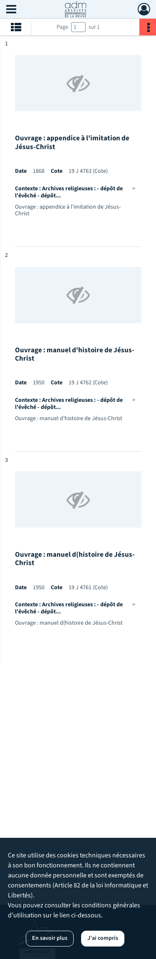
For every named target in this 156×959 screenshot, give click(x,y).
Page (62, 27)
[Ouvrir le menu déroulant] (11, 10)
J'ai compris (102, 938)
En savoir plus (49, 938)
